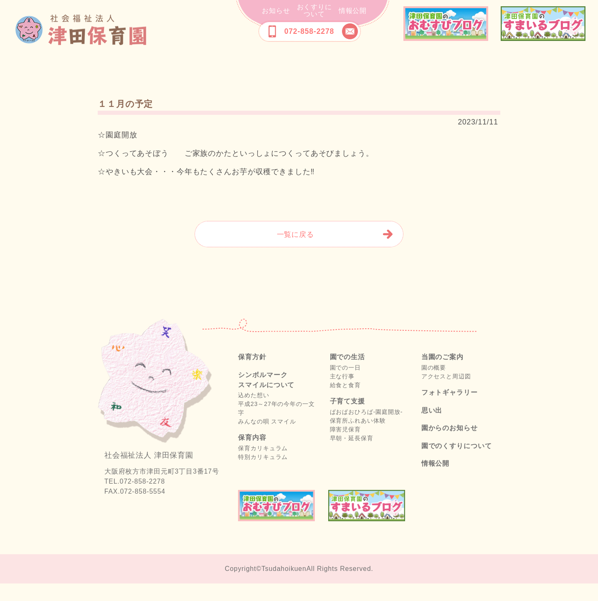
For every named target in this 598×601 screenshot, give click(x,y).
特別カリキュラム (263, 474)
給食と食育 (345, 402)
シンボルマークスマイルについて (143, 67)
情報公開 (353, 10)
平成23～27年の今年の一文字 (276, 426)
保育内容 (198, 67)
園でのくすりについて (456, 463)
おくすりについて (314, 10)
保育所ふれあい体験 (358, 438)
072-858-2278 (309, 31)
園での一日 (345, 385)
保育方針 (93, 67)
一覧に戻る (295, 252)
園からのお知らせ (449, 445)
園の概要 (433, 385)
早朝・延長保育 (351, 455)
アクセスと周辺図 (446, 394)
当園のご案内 (399, 67)
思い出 (511, 67)
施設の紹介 (299, 67)
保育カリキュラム (263, 465)
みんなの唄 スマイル (267, 439)
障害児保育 (345, 447)
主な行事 (342, 394)
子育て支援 (349, 67)
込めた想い (253, 412)
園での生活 (248, 67)
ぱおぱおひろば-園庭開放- (366, 429)
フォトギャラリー (455, 67)
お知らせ (276, 10)
